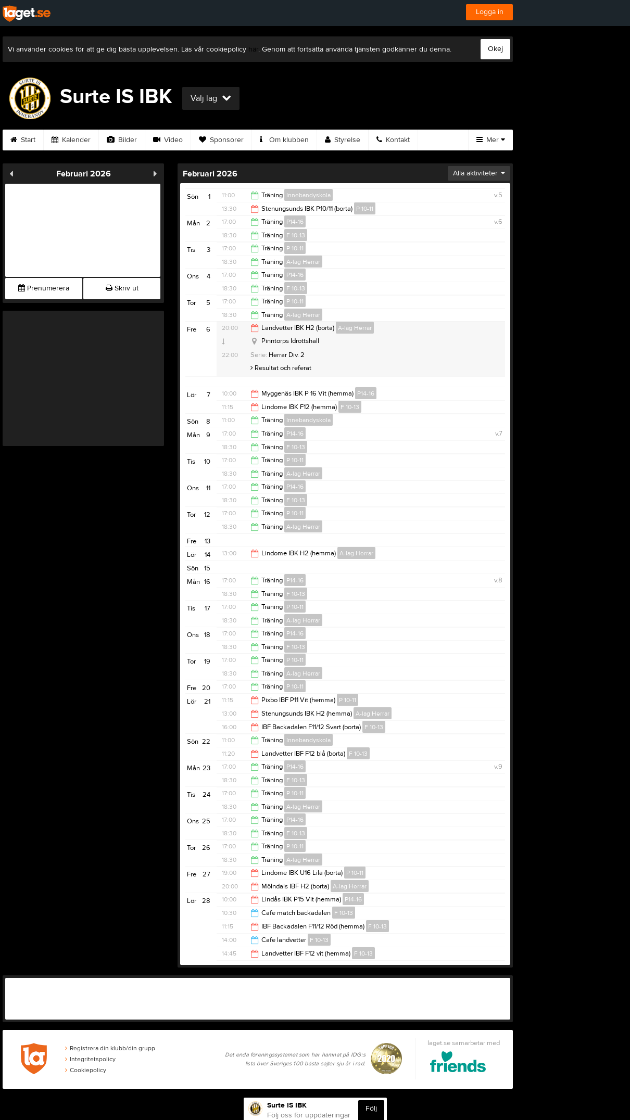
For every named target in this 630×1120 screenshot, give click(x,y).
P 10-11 (364, 209)
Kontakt (393, 140)
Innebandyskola (308, 195)
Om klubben (284, 140)
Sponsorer (221, 140)
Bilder (122, 140)
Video (168, 140)
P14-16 (295, 222)
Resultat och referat (280, 368)
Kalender (71, 140)
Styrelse (342, 140)
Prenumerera (43, 288)
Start (22, 140)
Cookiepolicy (85, 1070)
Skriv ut (122, 288)
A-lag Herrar (303, 262)
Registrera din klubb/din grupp (110, 1048)
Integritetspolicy (90, 1059)
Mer (490, 140)
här (253, 49)
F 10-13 (295, 235)
